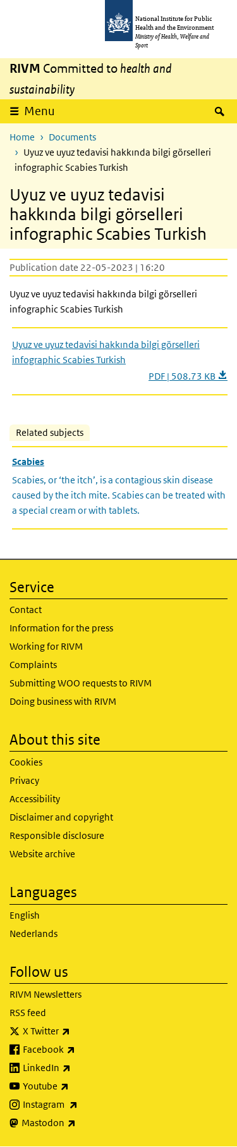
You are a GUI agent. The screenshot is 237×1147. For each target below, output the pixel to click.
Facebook (82, 1049)
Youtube (79, 1086)
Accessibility (34, 799)
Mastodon (81, 1123)
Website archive (42, 854)
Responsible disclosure (56, 835)
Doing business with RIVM (62, 701)
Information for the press (61, 628)
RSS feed (27, 1013)
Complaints (33, 665)
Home (22, 137)
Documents (72, 137)
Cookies (25, 762)
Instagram (83, 1104)
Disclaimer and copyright (61, 817)
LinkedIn (80, 1068)
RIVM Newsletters (45, 994)
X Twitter (80, 1031)
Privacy (24, 780)
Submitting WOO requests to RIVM (80, 683)
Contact (25, 610)
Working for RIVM (46, 646)
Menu (39, 111)
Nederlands (33, 933)
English (24, 915)
